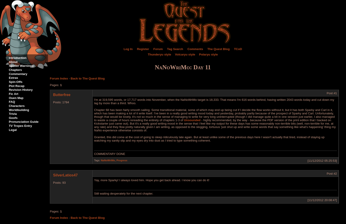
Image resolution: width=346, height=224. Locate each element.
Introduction (18, 58)
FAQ (12, 102)
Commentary (18, 74)
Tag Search (175, 49)
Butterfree (61, 95)
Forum (158, 49)
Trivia (13, 114)
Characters (17, 106)
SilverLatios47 (65, 175)
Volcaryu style (185, 54)
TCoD (238, 49)
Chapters (15, 70)
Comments (195, 49)
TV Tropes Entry (20, 126)
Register (143, 49)
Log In (128, 49)
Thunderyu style (159, 54)
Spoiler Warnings (21, 65)
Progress (121, 160)
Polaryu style (208, 54)
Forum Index (59, 78)
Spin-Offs (15, 82)
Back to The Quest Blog (88, 78)
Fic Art (13, 94)
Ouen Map (16, 98)
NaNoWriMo (108, 160)
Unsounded (192, 120)
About (13, 62)
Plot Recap (16, 86)
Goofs (13, 118)
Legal (13, 130)
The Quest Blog (218, 49)
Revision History (21, 90)
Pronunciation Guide (24, 121)
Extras (13, 77)
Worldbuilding (19, 110)
